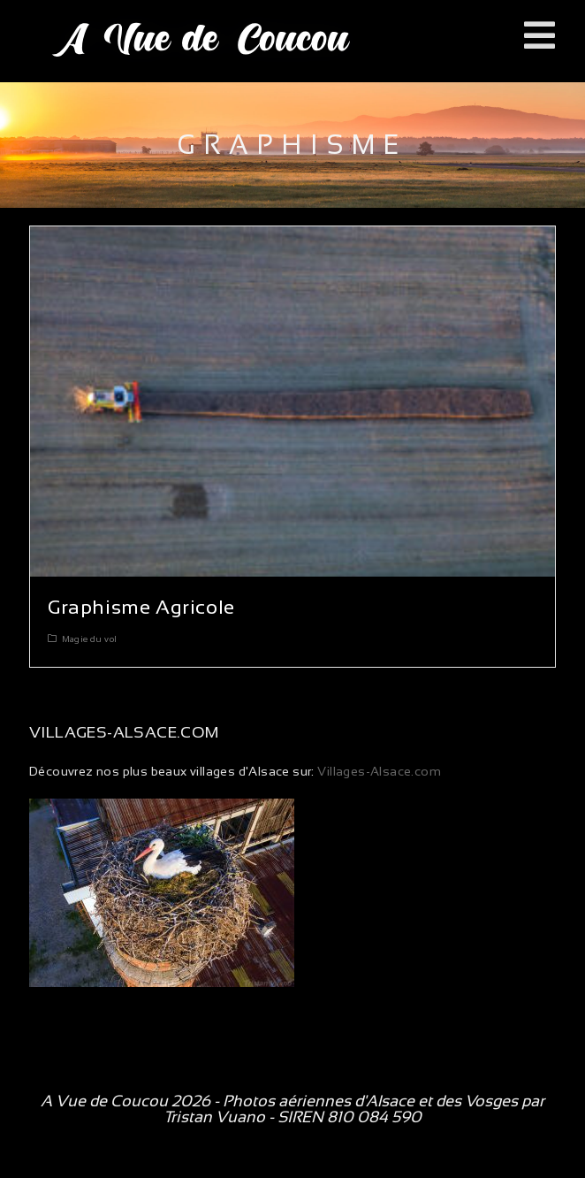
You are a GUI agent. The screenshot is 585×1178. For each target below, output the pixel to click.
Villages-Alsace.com (378, 771)
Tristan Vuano (214, 1117)
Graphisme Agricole (141, 607)
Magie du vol (90, 639)
